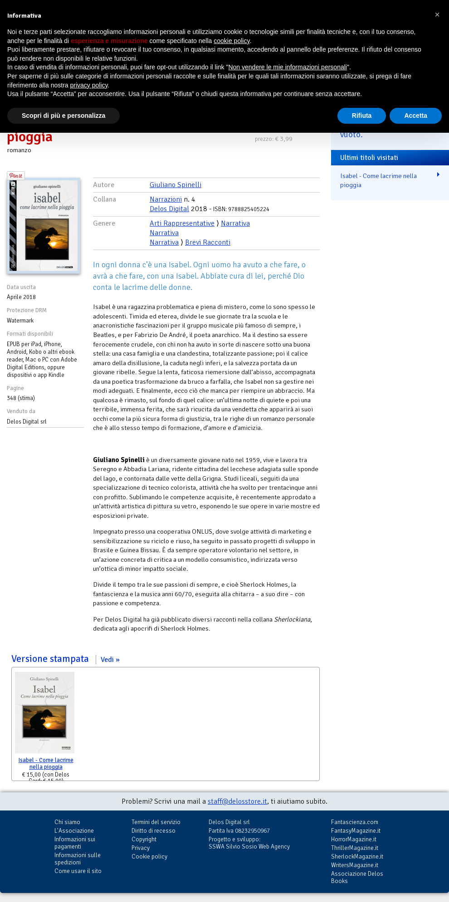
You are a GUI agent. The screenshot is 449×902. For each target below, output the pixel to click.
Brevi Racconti (207, 242)
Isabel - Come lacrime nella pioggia (46, 763)
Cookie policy (149, 856)
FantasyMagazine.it (356, 830)
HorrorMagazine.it (353, 839)
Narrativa (235, 223)
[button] (437, 14)
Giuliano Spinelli (175, 184)
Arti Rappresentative (182, 223)
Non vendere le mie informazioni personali (287, 67)
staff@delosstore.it (237, 801)
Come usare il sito (78, 871)
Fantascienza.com (354, 822)
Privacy (141, 848)
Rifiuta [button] (362, 115)
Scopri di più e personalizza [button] (63, 115)
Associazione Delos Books (357, 877)
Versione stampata (65, 659)
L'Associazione (74, 830)
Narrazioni (166, 199)
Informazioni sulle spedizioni (77, 858)
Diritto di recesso (154, 830)
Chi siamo (67, 822)
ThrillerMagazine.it (354, 848)
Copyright (144, 839)
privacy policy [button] (89, 85)
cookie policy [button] (231, 40)
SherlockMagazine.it (357, 856)
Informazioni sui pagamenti (74, 842)
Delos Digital (169, 208)
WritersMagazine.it (354, 865)
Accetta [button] (415, 115)
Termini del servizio (156, 822)
